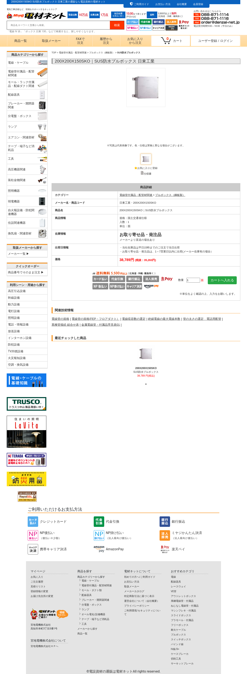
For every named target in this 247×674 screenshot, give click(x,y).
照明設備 (14, 317)
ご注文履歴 (37, 581)
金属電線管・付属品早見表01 (100, 324)
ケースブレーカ (179, 653)
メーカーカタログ (134, 591)
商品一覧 (20, 41)
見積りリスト (38, 586)
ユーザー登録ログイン (215, 41)
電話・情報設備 (18, 324)
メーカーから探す (87, 628)
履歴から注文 (106, 41)
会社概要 (182, 4)
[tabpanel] (146, 363)
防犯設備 (14, 344)
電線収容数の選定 (134, 318)
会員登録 (198, 4)
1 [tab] (146, 384)
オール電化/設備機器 (93, 614)
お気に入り (37, 576)
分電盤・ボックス (92, 604)
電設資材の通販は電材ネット (124, 671)
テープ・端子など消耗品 (95, 619)
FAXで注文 (80, 41)
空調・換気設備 (18, 364)
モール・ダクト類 (92, 590)
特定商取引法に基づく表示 (139, 596)
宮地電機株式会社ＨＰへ (44, 646)
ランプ (85, 609)
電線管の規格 (60, 318)
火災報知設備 (17, 358)
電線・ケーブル (90, 580)
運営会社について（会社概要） (141, 600)
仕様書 (147, 173)
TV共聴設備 (15, 351)
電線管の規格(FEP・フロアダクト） (96, 318)
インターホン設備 (19, 338)
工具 (84, 624)
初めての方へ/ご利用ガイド (139, 576)
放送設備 (14, 331)
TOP (54, 52)
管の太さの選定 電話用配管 (202, 318)
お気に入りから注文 (135, 41)
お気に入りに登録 (147, 168)
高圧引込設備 (17, 291)
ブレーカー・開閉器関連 (95, 599)
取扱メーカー (51, 41)
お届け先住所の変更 (42, 596)
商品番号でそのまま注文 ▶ (26, 272)
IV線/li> (175, 649)
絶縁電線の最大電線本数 (164, 318)
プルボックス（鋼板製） (101, 52)
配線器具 (87, 595)
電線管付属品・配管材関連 (73, 52)
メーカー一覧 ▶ (18, 253)
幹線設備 (14, 297)
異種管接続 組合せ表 (65, 324)
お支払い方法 (162, 4)
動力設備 (14, 304)
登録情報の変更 (39, 591)
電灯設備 (14, 311)
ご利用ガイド (141, 4)
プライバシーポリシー (136, 605)
